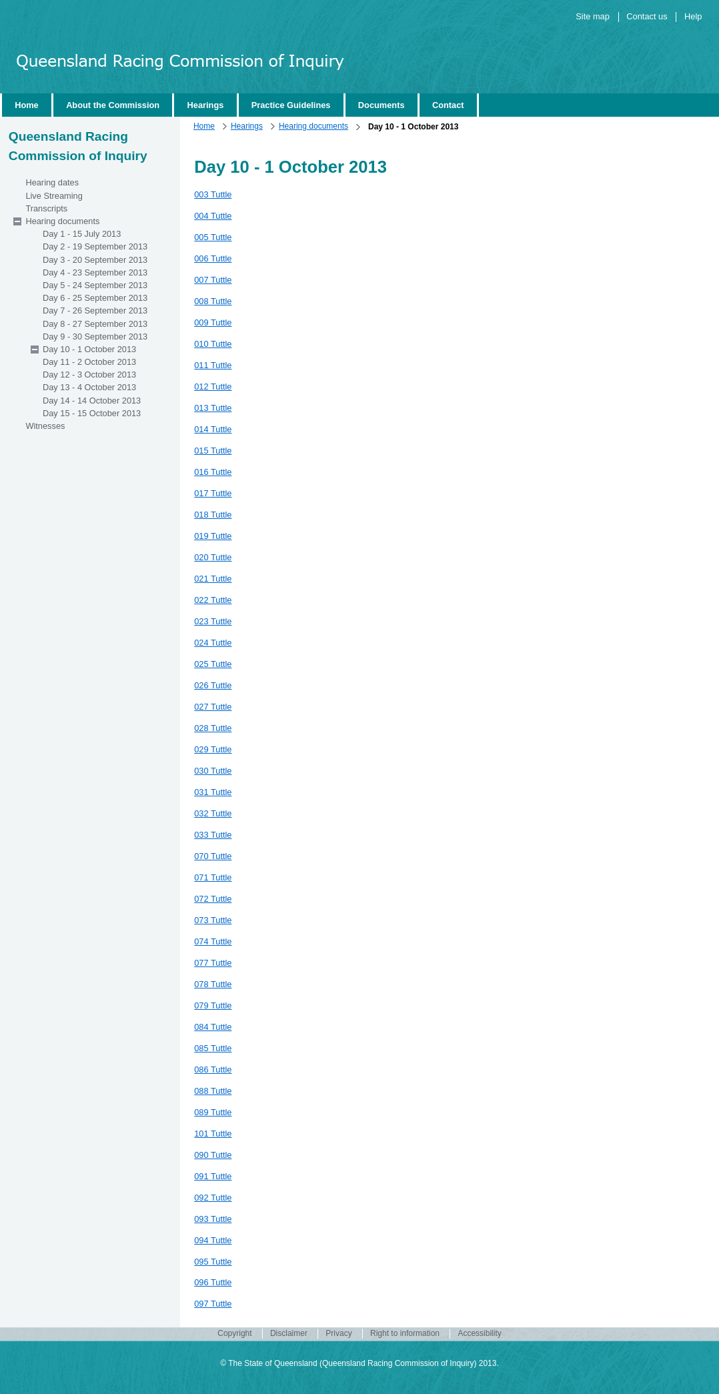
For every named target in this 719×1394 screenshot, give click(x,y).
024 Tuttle (212, 643)
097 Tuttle (212, 1304)
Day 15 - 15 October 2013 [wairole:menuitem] (92, 413)
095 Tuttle (212, 1262)
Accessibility (479, 1334)
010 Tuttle (212, 344)
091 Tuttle (212, 1176)
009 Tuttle (212, 322)
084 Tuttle (212, 1027)
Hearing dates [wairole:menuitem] (52, 182)
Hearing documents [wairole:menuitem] (62, 221)
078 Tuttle (212, 984)
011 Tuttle (212, 365)
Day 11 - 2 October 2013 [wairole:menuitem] (89, 362)
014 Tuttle (212, 429)
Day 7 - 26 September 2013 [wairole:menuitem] (95, 310)
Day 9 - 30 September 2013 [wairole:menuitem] (95, 336)
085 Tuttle (212, 1048)
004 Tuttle (212, 216)
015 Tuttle (212, 451)
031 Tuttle (212, 792)
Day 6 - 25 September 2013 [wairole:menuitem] (95, 298)
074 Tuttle (212, 941)
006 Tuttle (212, 258)
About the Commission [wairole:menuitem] (112, 105)
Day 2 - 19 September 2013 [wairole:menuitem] (95, 246)
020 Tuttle (212, 557)
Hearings (247, 126)
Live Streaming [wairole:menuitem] (53, 196)
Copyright (234, 1334)
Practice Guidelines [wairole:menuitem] (291, 105)
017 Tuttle (212, 493)
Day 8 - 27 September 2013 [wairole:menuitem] (95, 324)
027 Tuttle (212, 707)
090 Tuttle (212, 1155)
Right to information (405, 1334)
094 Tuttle (212, 1240)
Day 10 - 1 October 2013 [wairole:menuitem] (89, 349)
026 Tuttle (212, 685)
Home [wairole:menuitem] (27, 105)
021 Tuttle (212, 579)
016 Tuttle (212, 472)
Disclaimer (288, 1334)
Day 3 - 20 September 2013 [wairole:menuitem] (95, 260)
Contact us (646, 16)
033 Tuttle (212, 835)
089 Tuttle (212, 1112)
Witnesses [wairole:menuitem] (45, 426)
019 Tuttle (212, 536)
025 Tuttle (212, 664)
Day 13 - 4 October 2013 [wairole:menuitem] (89, 387)
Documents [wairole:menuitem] (381, 105)
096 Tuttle (212, 1282)
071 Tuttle (212, 877)
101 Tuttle (212, 1134)
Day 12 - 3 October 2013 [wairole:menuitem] (89, 375)
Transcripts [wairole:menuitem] (46, 208)
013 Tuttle (212, 408)
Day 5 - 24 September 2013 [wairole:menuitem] (95, 285)
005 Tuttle (212, 237)
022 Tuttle (212, 600)
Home (204, 126)
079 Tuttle (212, 1005)
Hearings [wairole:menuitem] (205, 105)
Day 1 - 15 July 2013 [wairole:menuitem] (82, 234)
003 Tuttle (212, 194)
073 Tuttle (212, 920)
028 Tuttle (212, 728)
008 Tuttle (212, 301)
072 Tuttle (212, 899)
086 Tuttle (212, 1070)
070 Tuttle (212, 856)
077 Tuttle (212, 963)
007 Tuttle (212, 280)
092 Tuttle (212, 1198)
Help (693, 16)
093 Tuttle (212, 1219)
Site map (593, 16)
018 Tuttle (212, 515)
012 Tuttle (212, 387)
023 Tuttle (212, 621)
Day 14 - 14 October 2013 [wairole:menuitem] (92, 401)
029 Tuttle (212, 749)
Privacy (338, 1334)
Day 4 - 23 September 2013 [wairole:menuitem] (95, 272)
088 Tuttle (212, 1091)
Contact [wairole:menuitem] (448, 105)
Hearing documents (313, 126)
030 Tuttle (212, 771)
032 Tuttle (212, 813)
